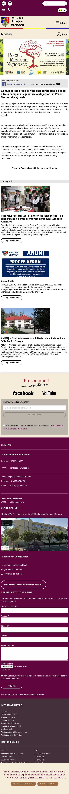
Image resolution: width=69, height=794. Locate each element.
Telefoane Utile (7, 729)
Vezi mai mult (48, 784)
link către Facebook (23, 393)
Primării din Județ (8, 720)
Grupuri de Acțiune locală (11, 726)
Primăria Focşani (7, 757)
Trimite (11, 686)
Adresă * (5, 616)
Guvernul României (8, 760)
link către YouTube (49, 393)
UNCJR (4, 750)
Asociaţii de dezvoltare (10, 723)
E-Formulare (39, 760)
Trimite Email (4, 9)
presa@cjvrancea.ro (18, 486)
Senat (36, 750)
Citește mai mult (11, 240)
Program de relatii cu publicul (14, 565)
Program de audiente (14, 574)
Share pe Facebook (16, 84)
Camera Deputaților (42, 754)
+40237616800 (16, 461)
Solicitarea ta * (7, 645)
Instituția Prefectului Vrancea (12, 754)
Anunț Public (8, 281)
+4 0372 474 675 (17, 481)
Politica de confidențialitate (11, 735)
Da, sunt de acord (23, 784)
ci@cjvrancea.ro (17, 502)
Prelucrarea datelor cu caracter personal (23, 584)
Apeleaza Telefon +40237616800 (10, 9)
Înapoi (62, 34)
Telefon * (5, 626)
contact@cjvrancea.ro (19, 468)
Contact (4, 711)
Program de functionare (11, 569)
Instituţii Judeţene (8, 717)
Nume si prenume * (9, 606)
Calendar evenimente (9, 714)
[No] (65, 778)
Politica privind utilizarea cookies (14, 732)
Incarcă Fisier (7, 664)
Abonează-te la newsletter (43, 84)
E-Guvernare (39, 757)
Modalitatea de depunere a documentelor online (22, 694)
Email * (4, 635)
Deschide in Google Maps (15, 556)
